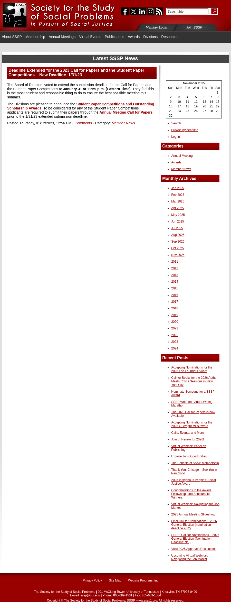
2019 (174, 315)
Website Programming (143, 580)
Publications (114, 37)
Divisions (150, 37)
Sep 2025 (177, 241)
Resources (169, 37)
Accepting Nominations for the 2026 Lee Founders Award (191, 369)
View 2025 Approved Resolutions (193, 549)
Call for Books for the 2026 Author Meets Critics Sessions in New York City (194, 381)
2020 (174, 322)
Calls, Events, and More (187, 433)
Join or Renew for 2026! (187, 439)
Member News (123, 123)
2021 (174, 328)
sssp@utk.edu (90, 595)
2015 (174, 288)
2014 (174, 281)
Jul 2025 (177, 228)
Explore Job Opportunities (189, 456)
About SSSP (12, 37)
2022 (174, 335)
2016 (174, 295)
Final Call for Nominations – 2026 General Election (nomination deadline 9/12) (194, 524)
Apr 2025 (177, 208)
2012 (174, 268)
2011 (174, 261)
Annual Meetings (62, 37)
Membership (35, 37)
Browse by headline (184, 130)
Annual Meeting (181, 156)
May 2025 (178, 215)
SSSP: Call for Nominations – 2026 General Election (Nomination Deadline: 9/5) (195, 538)
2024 (174, 348)
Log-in (175, 137)
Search (176, 123)
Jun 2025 (177, 221)
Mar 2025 (177, 201)
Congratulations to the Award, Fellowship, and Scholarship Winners (191, 493)
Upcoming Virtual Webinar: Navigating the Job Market (189, 557)
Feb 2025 (177, 195)
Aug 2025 (177, 235)
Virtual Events (90, 37)
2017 (174, 301)
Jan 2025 (177, 188)
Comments (83, 123)
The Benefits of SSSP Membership (195, 463)
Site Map (115, 580)
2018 (174, 308)
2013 (174, 275)
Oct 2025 (177, 248)
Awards (134, 37)
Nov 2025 (177, 255)
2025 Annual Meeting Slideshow (193, 514)
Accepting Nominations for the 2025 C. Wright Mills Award (191, 424)
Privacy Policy (92, 580)
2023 (174, 342)
